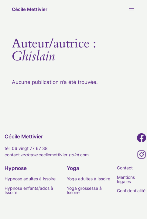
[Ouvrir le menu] (131, 9)
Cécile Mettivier (29, 9)
